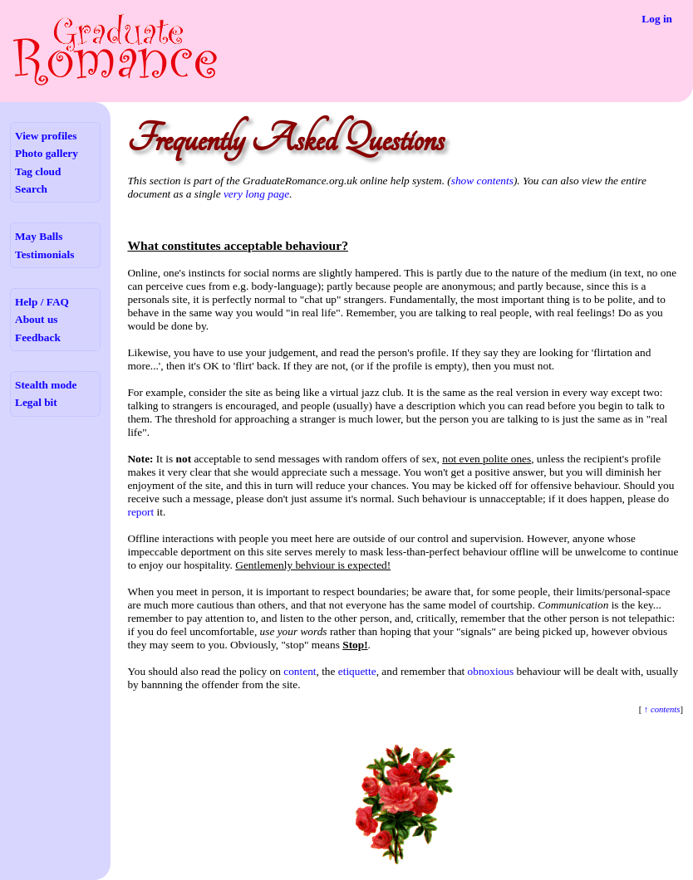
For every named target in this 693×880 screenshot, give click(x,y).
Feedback (38, 337)
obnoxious (491, 671)
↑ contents (660, 709)
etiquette (357, 671)
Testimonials (44, 254)
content (299, 671)
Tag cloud (38, 171)
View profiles (45, 136)
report (140, 512)
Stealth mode (45, 385)
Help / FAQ (42, 302)
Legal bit (36, 402)
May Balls (38, 236)
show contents (482, 180)
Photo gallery (46, 153)
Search (31, 189)
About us (36, 319)
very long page (256, 194)
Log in (656, 18)
